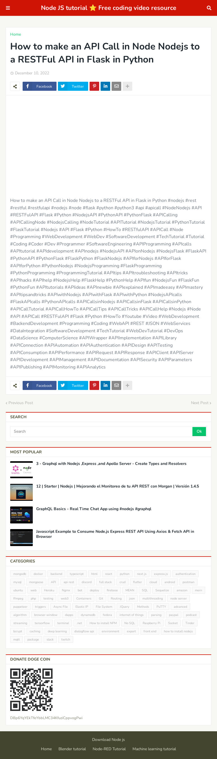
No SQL (129, 623)
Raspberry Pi (151, 623)
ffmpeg (18, 598)
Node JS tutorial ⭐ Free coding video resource (108, 8)
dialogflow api (84, 631)
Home (15, 34)
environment (110, 631)
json (132, 598)
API (53, 582)
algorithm (20, 615)
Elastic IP (81, 607)
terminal (63, 623)
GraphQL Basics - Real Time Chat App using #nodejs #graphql (93, 509)
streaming (20, 623)
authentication (185, 574)
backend (56, 574)
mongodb (19, 574)
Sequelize (162, 590)
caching (35, 631)
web (33, 590)
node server (178, 598)
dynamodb (88, 615)
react (108, 574)
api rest (69, 582)
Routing (116, 598)
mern (198, 590)
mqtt (16, 639)
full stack (105, 582)
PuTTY (161, 607)
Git (101, 598)
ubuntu (18, 590)
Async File (60, 607)
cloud (153, 582)
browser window (45, 615)
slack (50, 639)
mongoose (36, 582)
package (33, 639)
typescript (77, 574)
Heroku (49, 590)
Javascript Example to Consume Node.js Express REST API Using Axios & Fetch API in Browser (115, 534)
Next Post (200, 403)
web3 (65, 598)
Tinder (189, 623)
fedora (107, 615)
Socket (173, 623)
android (169, 582)
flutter (137, 582)
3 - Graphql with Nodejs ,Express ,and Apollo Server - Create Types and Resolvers (111, 463)
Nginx (66, 590)
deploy (94, 590)
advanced (180, 607)
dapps (69, 615)
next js (141, 574)
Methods (143, 607)
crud (122, 582)
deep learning (57, 631)
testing (48, 598)
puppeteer (20, 607)
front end (150, 631)
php (33, 598)
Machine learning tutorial (154, 749)
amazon (182, 590)
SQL (145, 590)
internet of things (132, 615)
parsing (156, 615)
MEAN (129, 590)
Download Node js (108, 739)
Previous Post (20, 403)
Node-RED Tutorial (109, 749)
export (131, 631)
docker (38, 574)
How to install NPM (103, 623)
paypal (173, 615)
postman (188, 582)
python (124, 574)
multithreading (152, 598)
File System (104, 607)
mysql (17, 582)
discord (87, 582)
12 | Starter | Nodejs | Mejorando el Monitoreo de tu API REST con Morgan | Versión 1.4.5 (117, 486)
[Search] (101, 431)
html (94, 574)
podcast (191, 615)
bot (80, 590)
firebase (112, 590)
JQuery (124, 607)
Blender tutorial (72, 749)
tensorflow (42, 623)
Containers (83, 598)
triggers (40, 607)
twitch (65, 639)
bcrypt (17, 631)
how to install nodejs (178, 631)
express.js (161, 574)
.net (79, 623)
